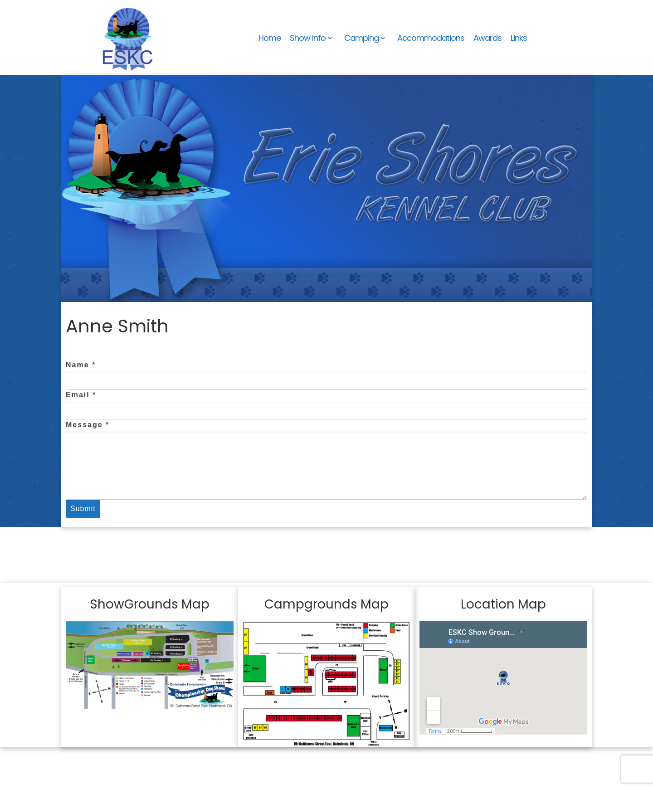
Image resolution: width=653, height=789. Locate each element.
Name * (81, 365)
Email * (81, 395)
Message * (87, 425)
